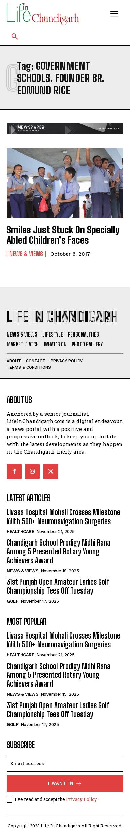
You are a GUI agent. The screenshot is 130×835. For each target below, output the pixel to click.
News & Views (26, 254)
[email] (65, 763)
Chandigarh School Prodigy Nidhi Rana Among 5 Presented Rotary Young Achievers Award (58, 551)
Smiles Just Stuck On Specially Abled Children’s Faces (63, 235)
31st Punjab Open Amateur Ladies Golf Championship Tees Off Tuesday (58, 586)
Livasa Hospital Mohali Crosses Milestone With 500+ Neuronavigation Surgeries (63, 517)
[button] (15, 37)
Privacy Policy (81, 799)
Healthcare (20, 531)
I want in (65, 783)
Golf (12, 601)
